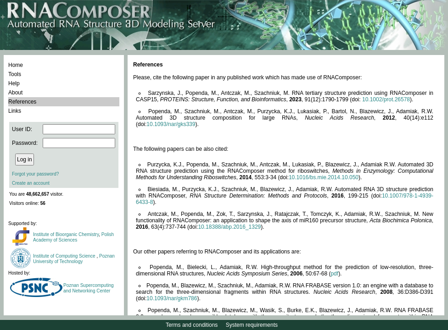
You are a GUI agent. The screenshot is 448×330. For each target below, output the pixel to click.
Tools (14, 74)
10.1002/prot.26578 (386, 99)
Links (14, 111)
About (15, 92)
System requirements (252, 325)
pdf (334, 273)
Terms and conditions (192, 325)
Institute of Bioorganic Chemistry (66, 234)
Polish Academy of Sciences (73, 237)
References (22, 102)
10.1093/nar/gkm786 (171, 298)
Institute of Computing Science (64, 255)
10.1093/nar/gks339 (170, 124)
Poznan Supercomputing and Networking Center (88, 288)
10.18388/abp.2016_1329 (229, 227)
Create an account (31, 183)
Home (15, 65)
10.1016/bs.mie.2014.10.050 (323, 177)
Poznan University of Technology (74, 258)
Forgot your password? (35, 173)
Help (14, 83)
